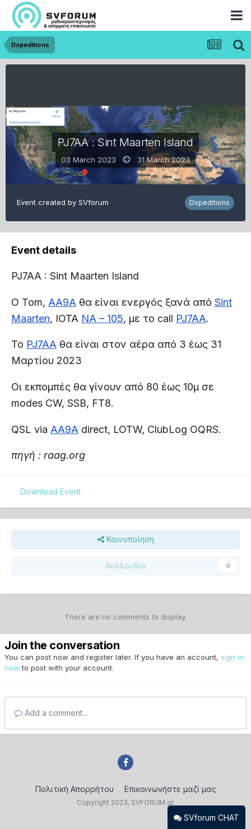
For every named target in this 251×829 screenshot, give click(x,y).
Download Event (50, 491)
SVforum (93, 202)
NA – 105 (102, 318)
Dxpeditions (209, 202)
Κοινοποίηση (125, 539)
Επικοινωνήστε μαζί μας (170, 789)
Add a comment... (51, 713)
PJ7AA (191, 318)
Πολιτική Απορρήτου (74, 789)
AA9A (62, 302)
